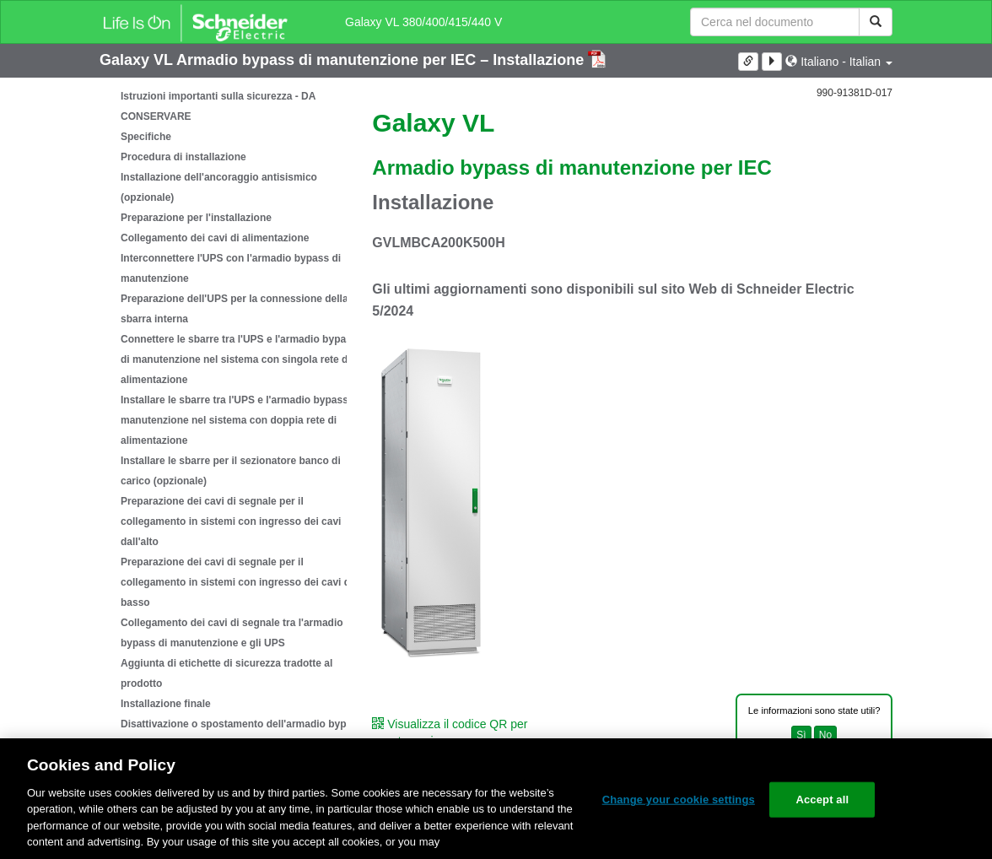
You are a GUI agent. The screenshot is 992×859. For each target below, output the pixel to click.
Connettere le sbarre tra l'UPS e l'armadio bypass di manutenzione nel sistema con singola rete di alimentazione (239, 359)
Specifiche (146, 137)
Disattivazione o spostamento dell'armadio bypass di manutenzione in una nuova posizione (242, 734)
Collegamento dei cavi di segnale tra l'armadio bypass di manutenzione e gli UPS (232, 633)
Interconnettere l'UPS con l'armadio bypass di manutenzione (231, 268)
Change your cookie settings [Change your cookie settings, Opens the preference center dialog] (678, 799)
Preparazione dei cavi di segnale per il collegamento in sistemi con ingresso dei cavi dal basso (240, 582)
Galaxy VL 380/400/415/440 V (423, 22)
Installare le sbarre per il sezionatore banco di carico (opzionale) (231, 471)
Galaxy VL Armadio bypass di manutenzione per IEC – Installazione (344, 59)
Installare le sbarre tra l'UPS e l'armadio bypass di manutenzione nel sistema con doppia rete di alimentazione (240, 420)
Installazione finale (166, 704)
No (825, 735)
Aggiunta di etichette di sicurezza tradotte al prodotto (226, 673)
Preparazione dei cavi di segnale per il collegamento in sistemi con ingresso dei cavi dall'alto (231, 521)
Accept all (822, 799)
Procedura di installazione (183, 157)
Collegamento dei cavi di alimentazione (215, 238)
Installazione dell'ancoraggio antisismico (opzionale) (219, 187)
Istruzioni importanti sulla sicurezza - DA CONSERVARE (218, 106)
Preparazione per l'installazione (196, 218)
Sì (801, 735)
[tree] (223, 420)
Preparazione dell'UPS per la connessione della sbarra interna (234, 309)
